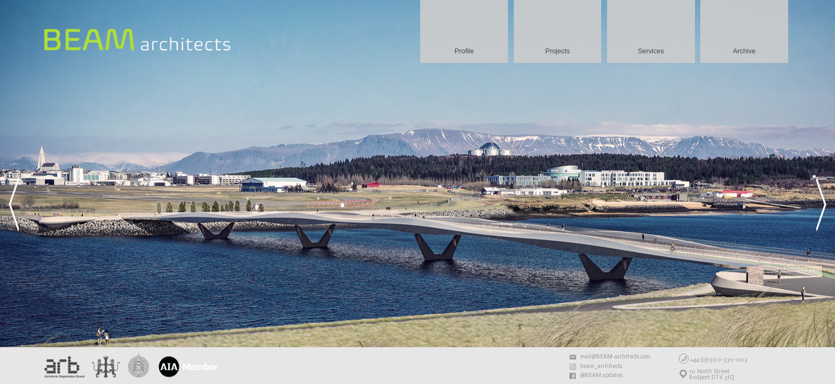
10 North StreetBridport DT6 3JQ (711, 374)
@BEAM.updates (601, 375)
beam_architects (601, 366)
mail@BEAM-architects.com (615, 357)
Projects (557, 51)
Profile (464, 51)
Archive (744, 51)
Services (651, 51)
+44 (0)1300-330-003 (719, 359)
